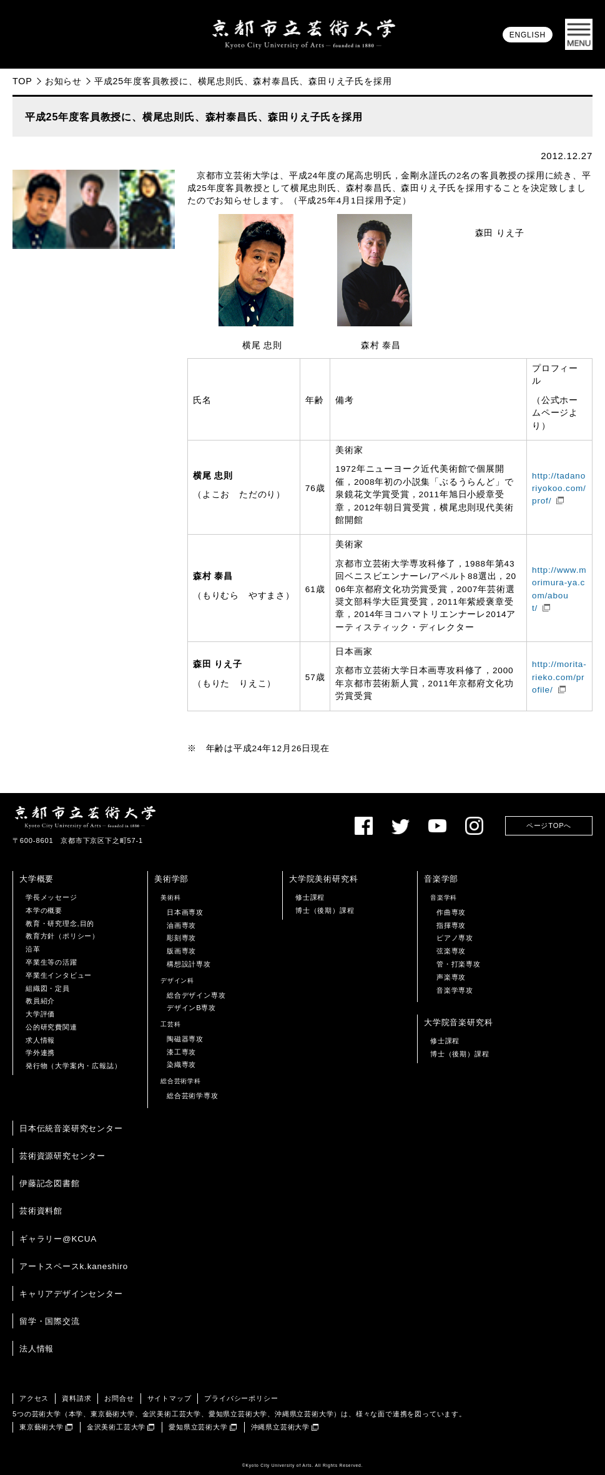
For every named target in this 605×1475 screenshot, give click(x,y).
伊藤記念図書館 (49, 1183)
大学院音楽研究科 (458, 1022)
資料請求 (76, 1398)
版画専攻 (181, 951)
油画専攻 (181, 925)
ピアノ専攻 (454, 938)
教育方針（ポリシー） (62, 936)
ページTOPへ (548, 825)
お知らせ (63, 81)
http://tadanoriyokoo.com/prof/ (559, 488)
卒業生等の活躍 (51, 962)
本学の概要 (44, 910)
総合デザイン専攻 (196, 995)
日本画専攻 (185, 912)
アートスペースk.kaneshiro (73, 1266)
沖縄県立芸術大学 (280, 1427)
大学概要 (36, 879)
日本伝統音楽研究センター (71, 1128)
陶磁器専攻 (185, 1039)
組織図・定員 (48, 988)
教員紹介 (40, 1001)
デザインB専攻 (191, 1007)
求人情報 (40, 1040)
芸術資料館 (40, 1210)
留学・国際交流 (49, 1321)
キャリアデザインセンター (71, 1293)
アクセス (34, 1398)
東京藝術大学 (41, 1427)
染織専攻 (181, 1064)
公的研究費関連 (51, 1027)
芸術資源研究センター (62, 1156)
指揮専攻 (451, 925)
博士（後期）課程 (324, 910)
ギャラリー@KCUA (58, 1239)
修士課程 (310, 897)
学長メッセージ (51, 897)
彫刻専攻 (181, 938)
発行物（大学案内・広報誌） (73, 1065)
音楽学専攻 (454, 990)
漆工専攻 (181, 1052)
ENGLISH (527, 35)
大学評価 (40, 1014)
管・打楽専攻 (458, 964)
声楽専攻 (451, 977)
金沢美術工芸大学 (116, 1427)
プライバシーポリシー (241, 1398)
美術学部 (171, 879)
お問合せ (119, 1398)
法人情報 (36, 1348)
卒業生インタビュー (59, 975)
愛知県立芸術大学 (198, 1427)
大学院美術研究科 (323, 879)
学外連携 (40, 1052)
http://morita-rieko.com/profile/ (559, 677)
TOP (22, 81)
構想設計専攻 (189, 964)
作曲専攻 (451, 912)
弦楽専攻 (451, 951)
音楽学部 (441, 879)
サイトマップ (169, 1398)
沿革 (33, 949)
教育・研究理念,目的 (60, 923)
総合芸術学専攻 (193, 1095)
